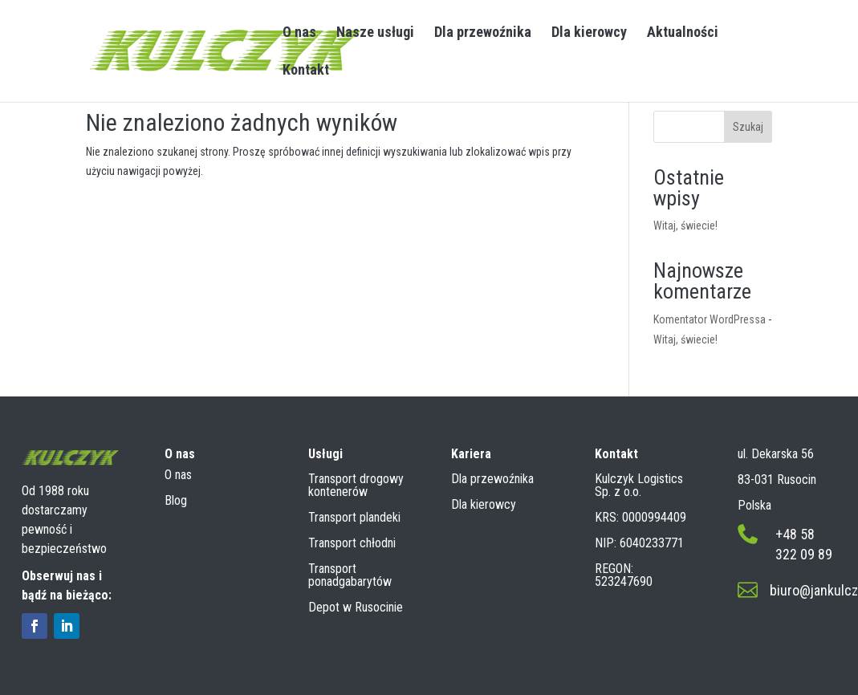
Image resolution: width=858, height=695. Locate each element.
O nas (299, 33)
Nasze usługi (375, 33)
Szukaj (748, 126)
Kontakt (306, 71)
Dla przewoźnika (482, 33)
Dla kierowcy (589, 33)
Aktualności (682, 33)
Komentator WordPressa (709, 319)
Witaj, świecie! (685, 225)
